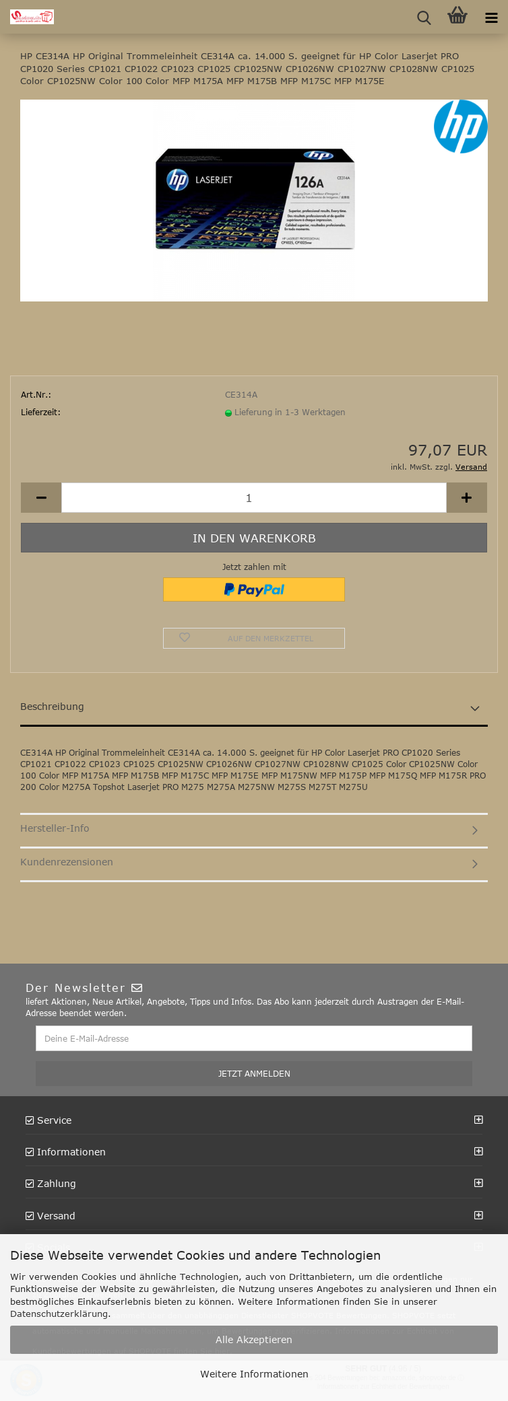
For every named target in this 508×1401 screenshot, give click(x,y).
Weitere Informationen (254, 1373)
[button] (41, 497)
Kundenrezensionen (66, 861)
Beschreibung (52, 706)
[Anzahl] (254, 497)
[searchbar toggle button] (424, 17)
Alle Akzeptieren (254, 1339)
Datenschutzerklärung (59, 1313)
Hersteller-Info (55, 828)
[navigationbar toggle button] (491, 17)
